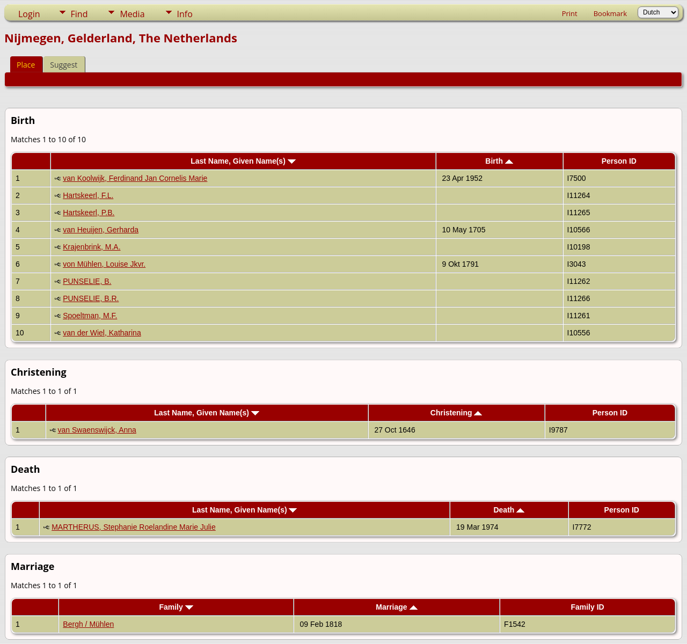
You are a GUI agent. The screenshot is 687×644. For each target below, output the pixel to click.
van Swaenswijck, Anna (97, 430)
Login (29, 14)
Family (176, 607)
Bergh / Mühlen (88, 624)
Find (79, 14)
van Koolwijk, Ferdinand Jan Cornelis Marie (135, 178)
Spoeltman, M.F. (90, 315)
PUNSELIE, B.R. (91, 298)
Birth (499, 161)
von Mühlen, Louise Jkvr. (104, 264)
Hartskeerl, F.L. (88, 195)
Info (185, 14)
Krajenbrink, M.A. (91, 247)
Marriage (396, 607)
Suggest (63, 65)
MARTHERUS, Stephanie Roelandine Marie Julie (134, 527)
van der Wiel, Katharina (102, 332)
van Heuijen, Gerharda (100, 229)
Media (132, 14)
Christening (456, 412)
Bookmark (610, 13)
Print (570, 13)
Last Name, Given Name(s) (243, 161)
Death (508, 510)
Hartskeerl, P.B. (88, 212)
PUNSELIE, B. (87, 281)
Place (26, 65)
